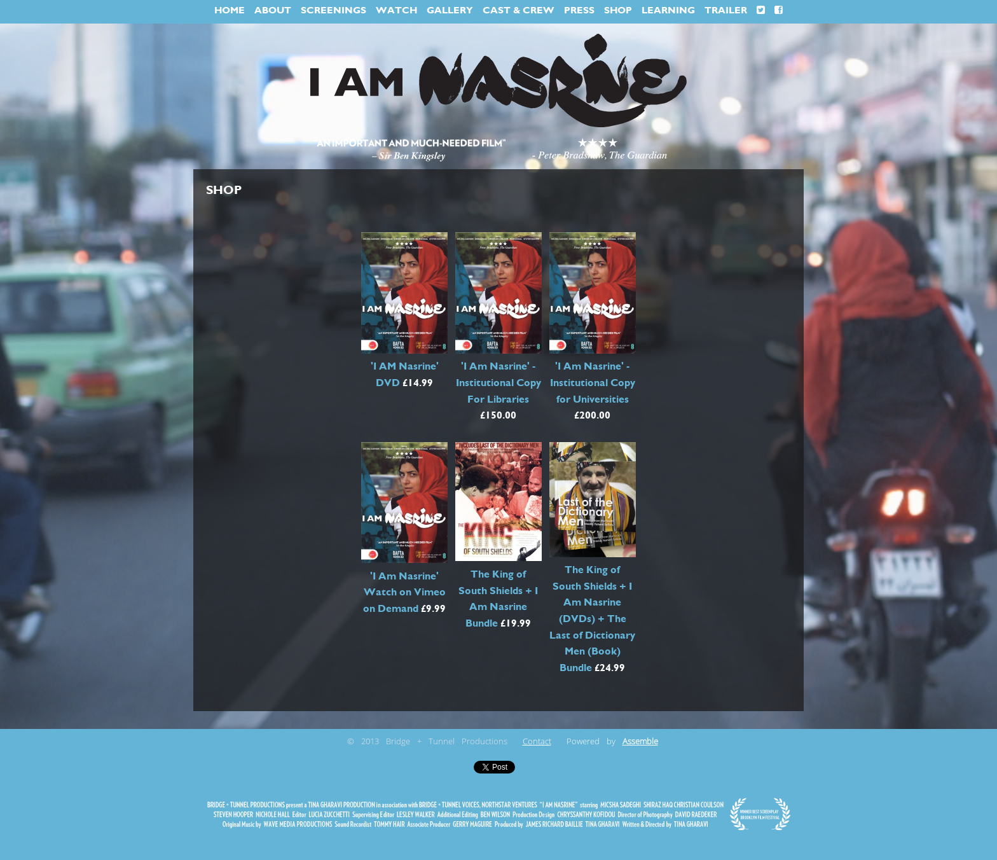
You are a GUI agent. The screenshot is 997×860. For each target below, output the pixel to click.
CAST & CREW (518, 10)
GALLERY (450, 10)
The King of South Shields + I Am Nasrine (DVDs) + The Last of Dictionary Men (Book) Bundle (592, 619)
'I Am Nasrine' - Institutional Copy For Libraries (498, 382)
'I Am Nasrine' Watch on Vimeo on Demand (404, 592)
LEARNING (668, 10)
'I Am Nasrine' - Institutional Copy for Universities (592, 382)
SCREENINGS (333, 10)
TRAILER (726, 10)
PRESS (579, 10)
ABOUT (272, 10)
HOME (229, 10)
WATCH (396, 10)
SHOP (618, 10)
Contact (537, 742)
